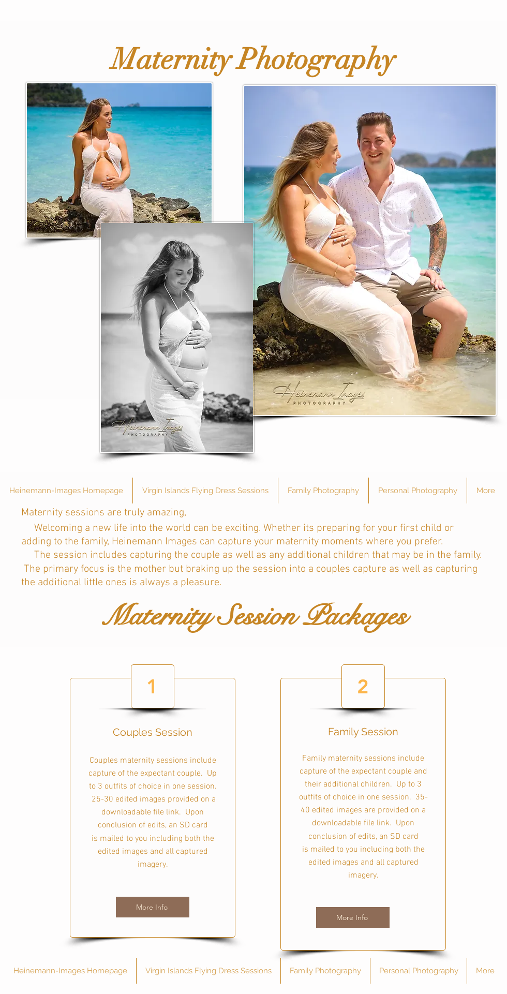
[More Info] (152, 907)
